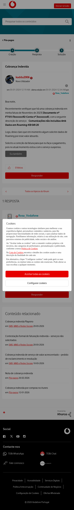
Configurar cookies (37, 283)
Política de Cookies (29, 248)
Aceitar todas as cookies (37, 274)
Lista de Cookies (16, 252)
